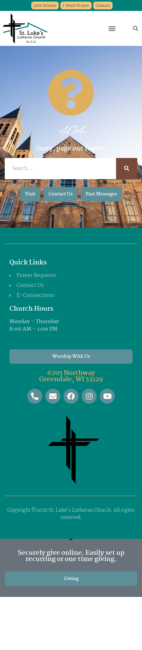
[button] (112, 28)
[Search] (126, 168)
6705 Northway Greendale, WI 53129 (71, 376)
